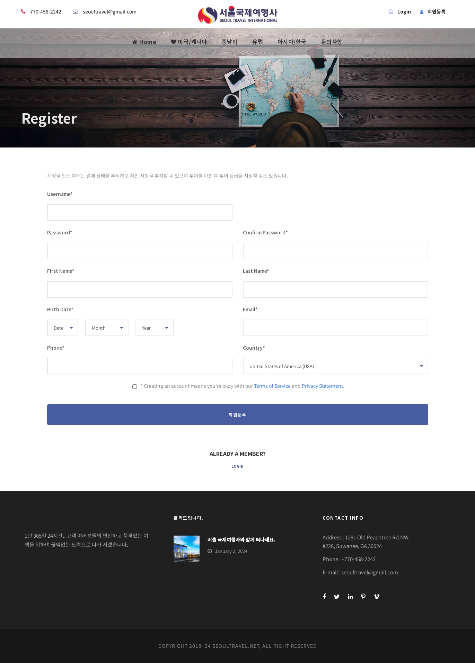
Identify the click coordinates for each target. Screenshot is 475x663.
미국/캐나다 (189, 41)
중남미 (230, 41)
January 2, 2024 (231, 551)
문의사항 (332, 41)
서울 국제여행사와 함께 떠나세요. (241, 539)
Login (237, 466)
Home (144, 41)
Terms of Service (272, 385)
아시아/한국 (292, 41)
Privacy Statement (322, 385)
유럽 (257, 41)
